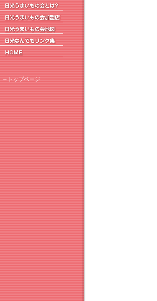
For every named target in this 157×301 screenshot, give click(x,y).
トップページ (24, 79)
